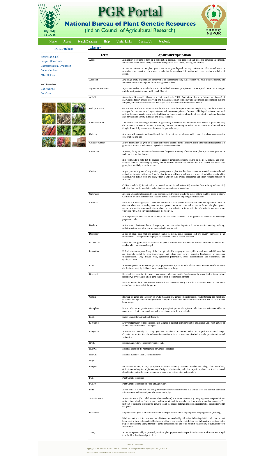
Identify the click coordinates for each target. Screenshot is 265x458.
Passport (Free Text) (51, 61)
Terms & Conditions (134, 444)
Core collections (49, 70)
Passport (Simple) (50, 56)
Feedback (164, 41)
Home (53, 41)
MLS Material (48, 75)
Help (107, 41)
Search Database (87, 41)
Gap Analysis (48, 88)
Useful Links (124, 41)
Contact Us (145, 41)
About (67, 41)
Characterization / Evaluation (56, 65)
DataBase (46, 93)
